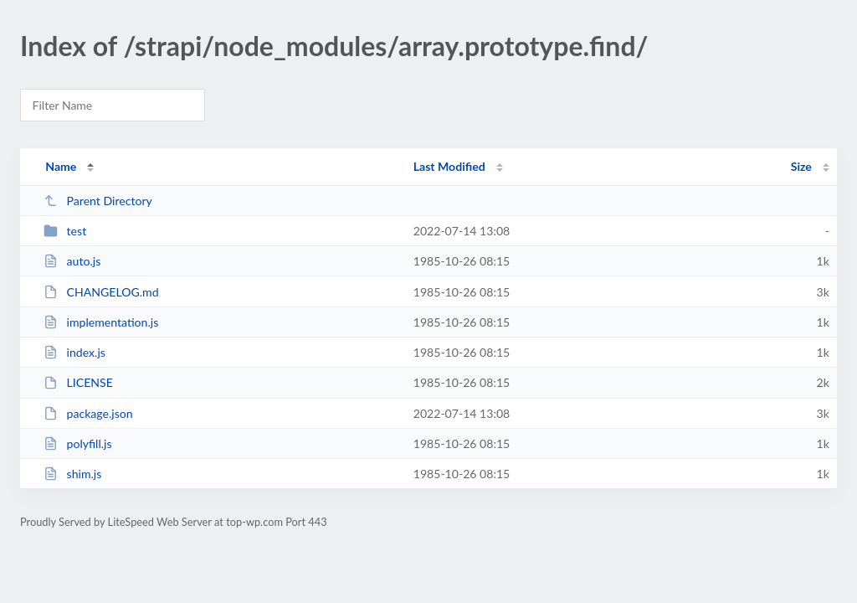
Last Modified (449, 166)
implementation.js (101, 322)
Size (801, 166)
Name (60, 166)
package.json (88, 413)
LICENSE (78, 382)
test (65, 231)
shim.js (72, 473)
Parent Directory (98, 200)
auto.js (72, 261)
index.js (74, 352)
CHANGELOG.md (101, 292)
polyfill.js (77, 443)
